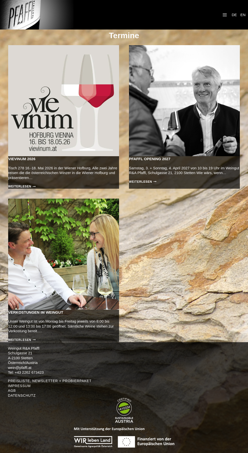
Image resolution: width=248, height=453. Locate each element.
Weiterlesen (22, 186)
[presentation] (63, 100)
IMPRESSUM (19, 386)
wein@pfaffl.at (19, 367)
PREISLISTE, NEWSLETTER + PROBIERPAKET (50, 381)
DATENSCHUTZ (22, 395)
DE (234, 15)
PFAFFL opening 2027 (149, 159)
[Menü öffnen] (224, 15)
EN (243, 15)
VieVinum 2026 (21, 159)
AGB (12, 391)
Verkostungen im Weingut (35, 312)
